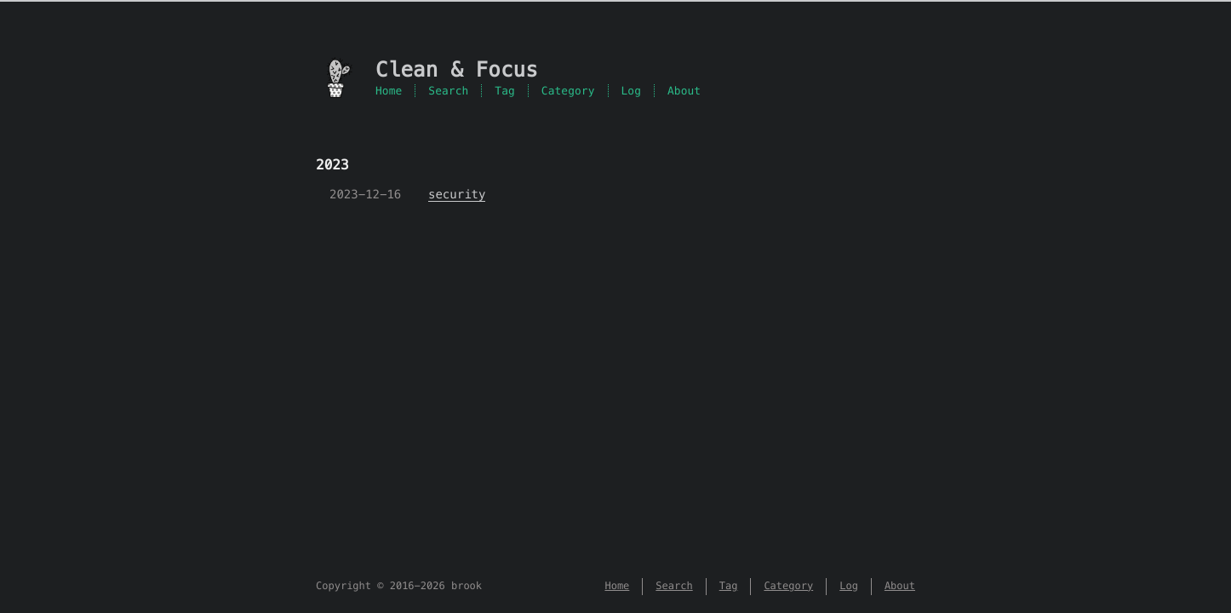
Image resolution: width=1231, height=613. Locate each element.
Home (388, 90)
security (456, 194)
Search (448, 90)
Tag (505, 90)
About (684, 90)
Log (631, 90)
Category (568, 90)
